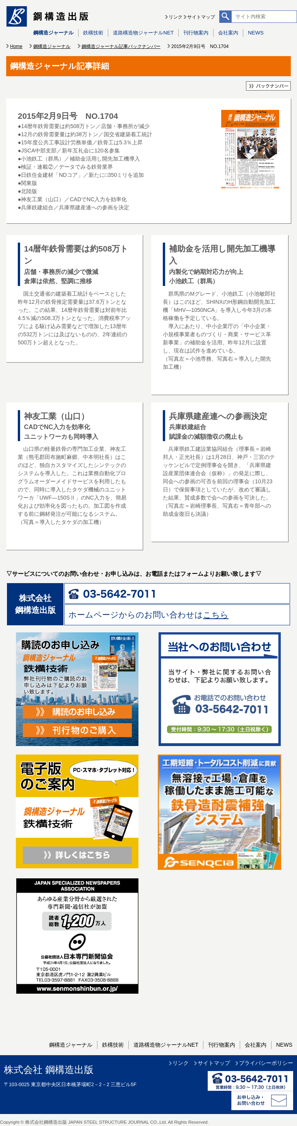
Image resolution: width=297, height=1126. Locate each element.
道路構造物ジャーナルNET (143, 33)
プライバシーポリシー (266, 1063)
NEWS (255, 33)
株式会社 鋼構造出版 (49, 1069)
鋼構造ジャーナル (53, 33)
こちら (216, 614)
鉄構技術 (93, 33)
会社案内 (228, 33)
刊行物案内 (195, 33)
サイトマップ (201, 17)
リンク (176, 17)
